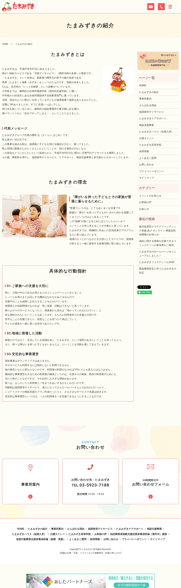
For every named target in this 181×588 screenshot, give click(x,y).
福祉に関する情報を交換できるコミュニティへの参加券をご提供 (157, 243)
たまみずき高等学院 (150, 144)
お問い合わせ (146, 164)
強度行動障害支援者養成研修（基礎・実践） (41, 530)
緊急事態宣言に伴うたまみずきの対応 (157, 270)
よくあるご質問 (147, 158)
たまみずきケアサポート (152, 118)
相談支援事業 (146, 125)
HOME (5, 44)
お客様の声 (145, 202)
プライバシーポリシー (151, 171)
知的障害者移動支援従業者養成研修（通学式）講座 (138, 525)
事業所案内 (145, 98)
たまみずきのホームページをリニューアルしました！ (157, 253)
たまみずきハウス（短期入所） (156, 131)
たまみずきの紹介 (149, 92)
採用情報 (144, 151)
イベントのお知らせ (150, 195)
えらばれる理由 (147, 105)
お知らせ (144, 209)
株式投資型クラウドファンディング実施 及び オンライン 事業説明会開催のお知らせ (157, 230)
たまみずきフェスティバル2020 (156, 262)
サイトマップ (146, 177)
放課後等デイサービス (151, 111)
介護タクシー (146, 138)
